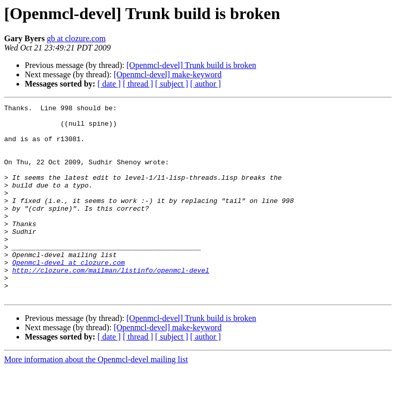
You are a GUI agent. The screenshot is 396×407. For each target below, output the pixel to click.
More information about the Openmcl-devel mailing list (96, 398)
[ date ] (109, 83)
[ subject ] (171, 83)
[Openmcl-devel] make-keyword (167, 74)
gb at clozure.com (76, 38)
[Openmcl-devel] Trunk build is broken (191, 65)
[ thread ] (138, 83)
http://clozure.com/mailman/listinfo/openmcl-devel (110, 304)
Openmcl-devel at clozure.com (68, 294)
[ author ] (205, 83)
